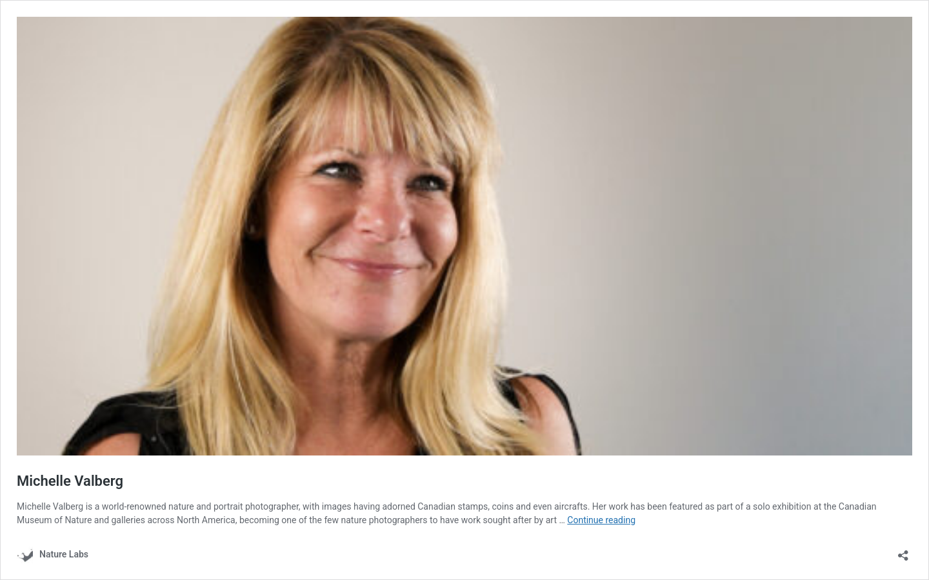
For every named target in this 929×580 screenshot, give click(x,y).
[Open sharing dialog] (903, 551)
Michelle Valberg (70, 481)
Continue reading (601, 520)
